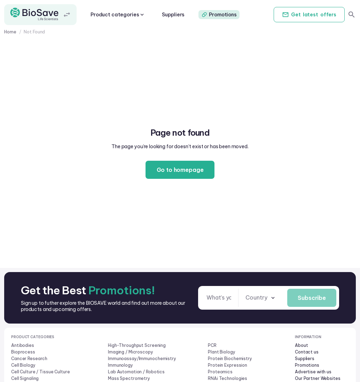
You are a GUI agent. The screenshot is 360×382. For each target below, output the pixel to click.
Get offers (309, 14)
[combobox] (260, 297)
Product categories (118, 14)
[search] (351, 14)
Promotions (219, 14)
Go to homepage (180, 169)
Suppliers (173, 14)
